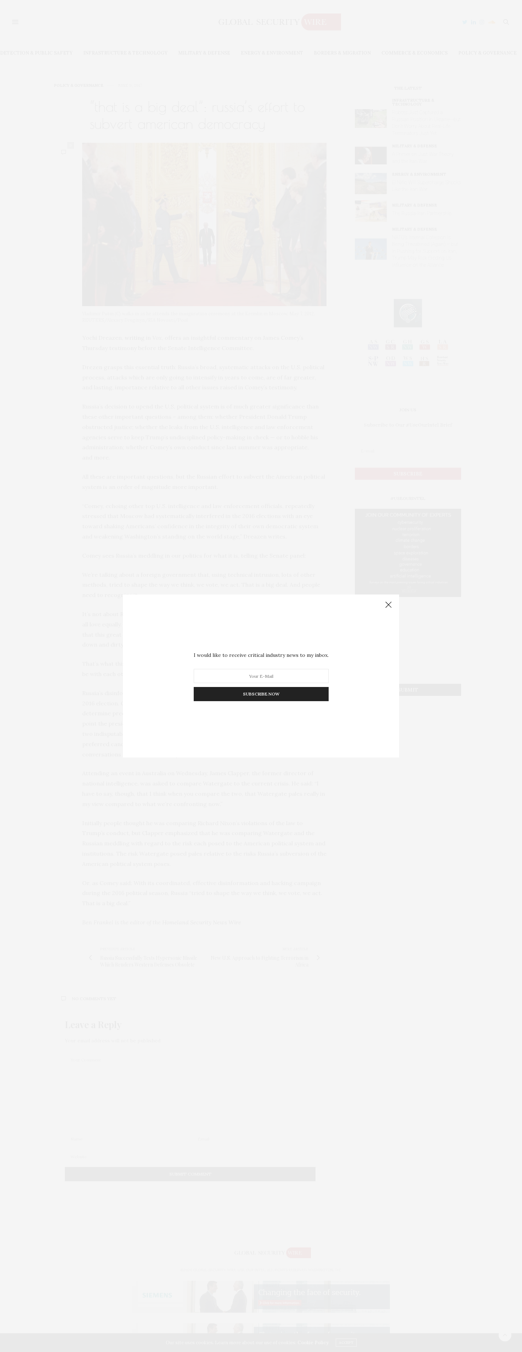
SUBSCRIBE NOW (261, 694)
